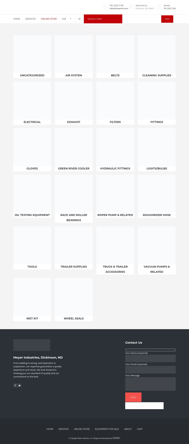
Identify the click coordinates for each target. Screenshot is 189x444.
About (128, 429)
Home (50, 429)
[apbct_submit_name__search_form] (167, 19)
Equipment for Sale (107, 429)
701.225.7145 (116, 5)
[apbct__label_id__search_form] (142, 18)
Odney (116, 438)
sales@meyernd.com (119, 8)
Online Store (82, 429)
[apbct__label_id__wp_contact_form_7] (144, 405)
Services (63, 429)
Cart (139, 429)
